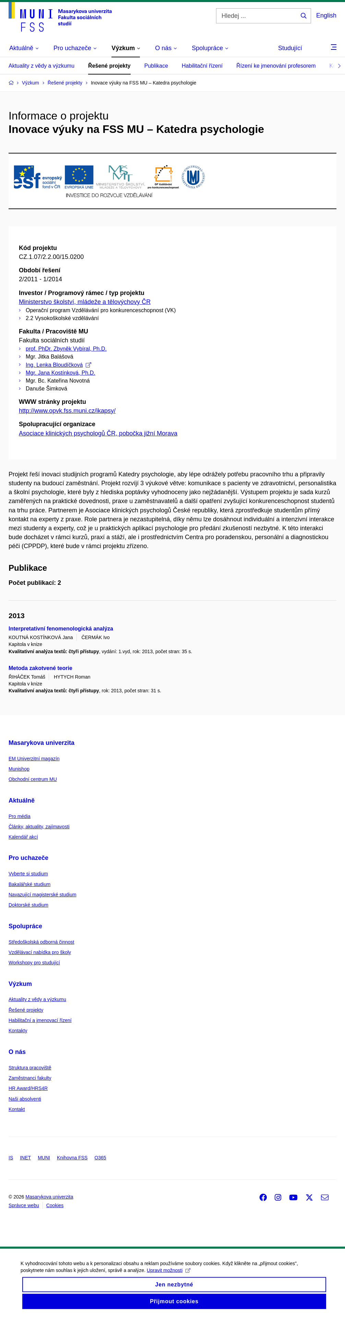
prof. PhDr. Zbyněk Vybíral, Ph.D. (66, 349)
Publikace (156, 66)
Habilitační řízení (202, 66)
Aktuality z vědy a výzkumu (41, 66)
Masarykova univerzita (41, 742)
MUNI (44, 1157)
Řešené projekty (109, 66)
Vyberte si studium (28, 873)
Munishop (19, 769)
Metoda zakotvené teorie (40, 668)
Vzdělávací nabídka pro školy (40, 952)
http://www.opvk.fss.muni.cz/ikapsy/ (67, 410)
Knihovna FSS (72, 1157)
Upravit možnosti (168, 1276)
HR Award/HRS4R (28, 1088)
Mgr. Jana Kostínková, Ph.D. (60, 373)
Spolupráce (25, 926)
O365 (100, 1157)
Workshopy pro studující (34, 962)
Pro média (20, 816)
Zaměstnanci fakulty (30, 1078)
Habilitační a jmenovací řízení (40, 1020)
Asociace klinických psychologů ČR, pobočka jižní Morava (98, 433)
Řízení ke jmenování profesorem (276, 66)
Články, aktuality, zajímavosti (39, 826)
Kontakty (18, 1030)
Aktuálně (22, 800)
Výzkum (20, 983)
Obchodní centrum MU (33, 779)
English (326, 15)
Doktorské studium (28, 905)
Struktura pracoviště (30, 1067)
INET (25, 1157)
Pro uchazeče (28, 857)
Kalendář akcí (23, 837)
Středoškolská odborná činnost (41, 942)
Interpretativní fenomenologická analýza (61, 629)
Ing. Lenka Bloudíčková (58, 365)
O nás (17, 1051)
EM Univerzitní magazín (34, 758)
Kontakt (17, 1109)
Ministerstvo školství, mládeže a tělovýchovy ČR (85, 301)
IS (11, 1157)
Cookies (55, 1205)
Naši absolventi (25, 1099)
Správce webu (24, 1205)
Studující (290, 48)
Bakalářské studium (29, 884)
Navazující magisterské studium (42, 894)
